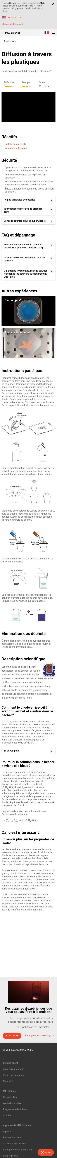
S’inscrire (12, 1035)
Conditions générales (14, 1143)
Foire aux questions (13, 1069)
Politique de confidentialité (17, 1149)
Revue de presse (12, 1137)
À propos (8, 1131)
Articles (7, 1115)
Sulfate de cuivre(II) (15, 144)
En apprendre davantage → (39, 1035)
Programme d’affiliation (15, 1109)
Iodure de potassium (16, 148)
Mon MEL (8, 1081)
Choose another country (13, 24)
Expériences (10, 41)
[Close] (53, 4)
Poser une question (13, 1075)
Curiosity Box (10, 1097)
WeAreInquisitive (12, 1103)
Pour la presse (11, 1155)
